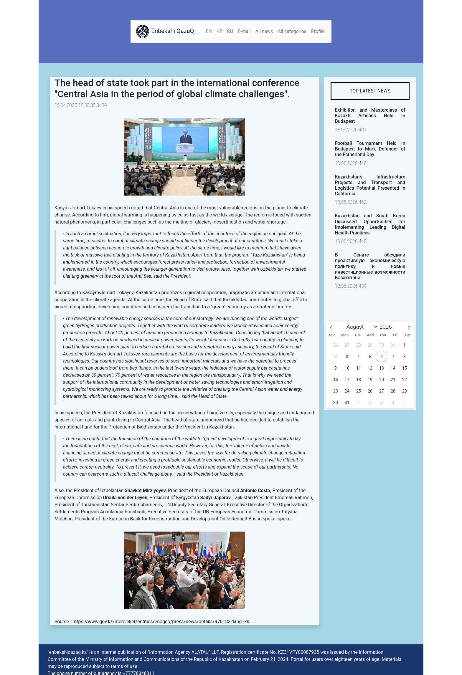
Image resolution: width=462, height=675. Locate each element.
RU (230, 31)
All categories (292, 31)
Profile (318, 31)
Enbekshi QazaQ (164, 31)
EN (209, 31)
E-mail (244, 31)
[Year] (387, 326)
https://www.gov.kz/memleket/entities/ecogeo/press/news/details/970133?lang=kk (160, 621)
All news (264, 31)
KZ (219, 31)
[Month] (361, 326)
